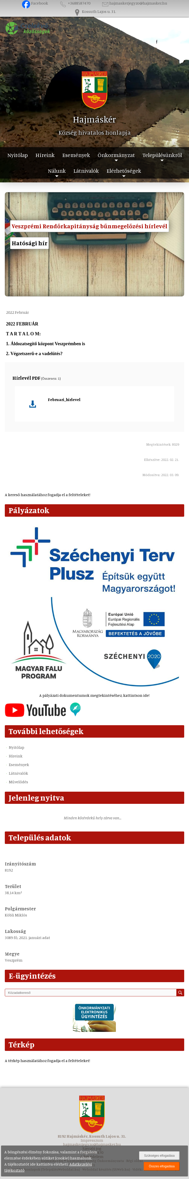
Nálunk (57, 170)
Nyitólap (17, 154)
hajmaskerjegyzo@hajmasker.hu (134, 3)
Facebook (35, 3)
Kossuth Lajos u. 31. (94, 11)
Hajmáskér (94, 119)
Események (76, 154)
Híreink (45, 154)
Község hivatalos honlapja (94, 132)
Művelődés (18, 781)
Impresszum (92, 1140)
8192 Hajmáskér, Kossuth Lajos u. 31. (92, 1136)
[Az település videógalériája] (43, 715)
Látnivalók (86, 170)
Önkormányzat (116, 154)
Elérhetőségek (124, 170)
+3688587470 (74, 3)
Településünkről (162, 154)
